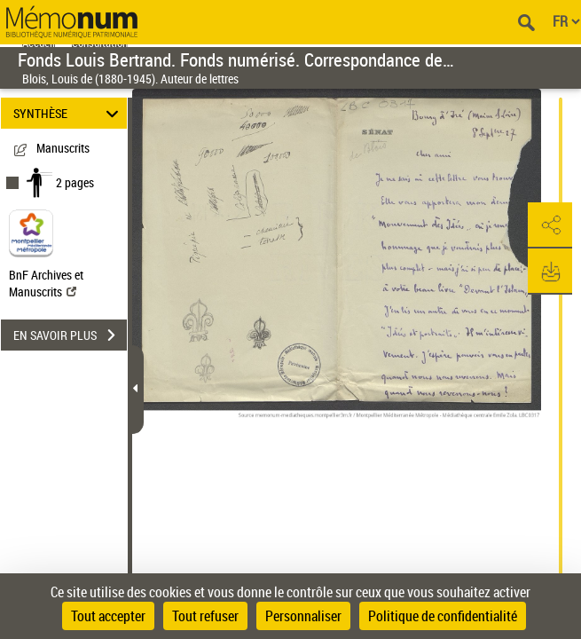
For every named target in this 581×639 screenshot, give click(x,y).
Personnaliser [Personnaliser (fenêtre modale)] (303, 616)
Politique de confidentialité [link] (442, 616)
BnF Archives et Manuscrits (46, 283)
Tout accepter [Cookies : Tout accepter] (108, 616)
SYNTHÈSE (68, 113)
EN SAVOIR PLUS (70, 335)
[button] (550, 225)
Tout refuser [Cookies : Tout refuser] (205, 616)
